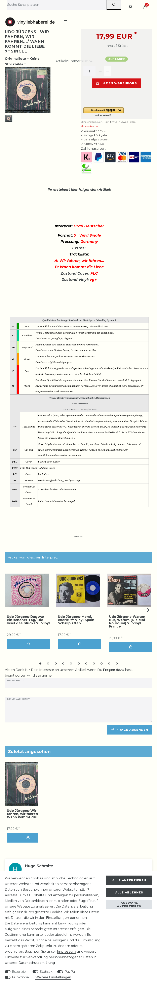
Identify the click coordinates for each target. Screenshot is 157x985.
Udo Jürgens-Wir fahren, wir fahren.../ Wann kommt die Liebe (27, 814)
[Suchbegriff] (57, 5)
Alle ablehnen (129, 892)
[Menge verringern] (107, 71)
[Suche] (114, 5)
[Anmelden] (131, 7)
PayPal (70, 972)
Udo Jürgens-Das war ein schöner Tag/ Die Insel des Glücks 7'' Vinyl (28, 620)
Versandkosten (89, 126)
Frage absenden (129, 730)
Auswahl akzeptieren (129, 904)
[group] (27, 590)
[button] (116, 111)
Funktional (21, 977)
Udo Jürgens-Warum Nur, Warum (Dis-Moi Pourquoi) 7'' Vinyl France (127, 621)
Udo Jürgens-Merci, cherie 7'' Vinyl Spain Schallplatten (76, 620)
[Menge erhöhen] (100, 71)
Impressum (66, 951)
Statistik (46, 972)
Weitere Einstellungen (53, 977)
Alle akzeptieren (129, 880)
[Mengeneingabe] (89, 71)
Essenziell (20, 972)
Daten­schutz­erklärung (36, 963)
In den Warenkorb (116, 83)
